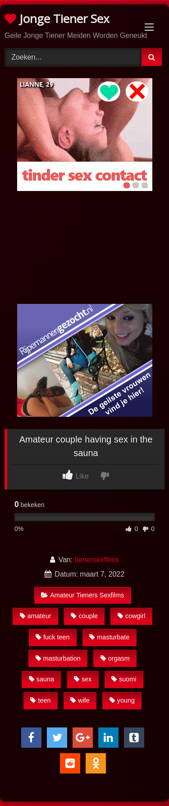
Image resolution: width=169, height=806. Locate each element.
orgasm (115, 658)
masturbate (109, 637)
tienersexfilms (97, 560)
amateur (35, 616)
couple (84, 616)
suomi (123, 679)
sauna (41, 679)
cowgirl (132, 616)
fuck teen (52, 637)
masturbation (58, 658)
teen (40, 700)
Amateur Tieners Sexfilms (82, 595)
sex (82, 679)
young (122, 700)
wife (80, 700)
